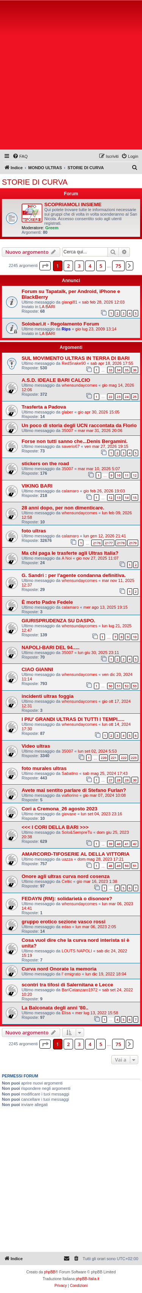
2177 (109, 542)
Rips (66, 329)
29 (126, 780)
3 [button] (79, 265)
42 (135, 843)
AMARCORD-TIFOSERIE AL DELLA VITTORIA (76, 854)
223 (134, 757)
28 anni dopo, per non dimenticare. (63, 508)
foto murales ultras (44, 768)
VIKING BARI (37, 486)
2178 (121, 542)
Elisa (66, 1013)
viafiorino (70, 795)
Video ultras (36, 746)
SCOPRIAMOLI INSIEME (72, 204)
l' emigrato (71, 974)
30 (135, 780)
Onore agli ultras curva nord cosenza (65, 876)
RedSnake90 (74, 363)
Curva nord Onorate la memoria (59, 969)
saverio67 (71, 446)
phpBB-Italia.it (87, 1279)
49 (118, 865)
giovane (69, 814)
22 (110, 396)
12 (135, 475)
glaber (67, 412)
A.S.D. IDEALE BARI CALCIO (56, 380)
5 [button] (101, 265)
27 (110, 780)
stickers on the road (45, 463)
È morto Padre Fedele (47, 602)
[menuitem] (20, 156)
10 (118, 475)
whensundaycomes (79, 385)
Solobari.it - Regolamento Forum (60, 324)
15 (135, 497)
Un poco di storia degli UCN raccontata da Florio (79, 425)
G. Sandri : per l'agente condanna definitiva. (74, 575)
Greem (51, 227)
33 (110, 369)
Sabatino (70, 773)
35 (126, 369)
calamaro (70, 491)
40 (118, 843)
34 (118, 369)
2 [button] (68, 265)
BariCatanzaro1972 (80, 989)
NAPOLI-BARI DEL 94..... (51, 647)
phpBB (49, 1272)
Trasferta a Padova (44, 407)
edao (66, 926)
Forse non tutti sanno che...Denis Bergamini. (75, 441)
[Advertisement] (71, 76)
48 (110, 865)
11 (126, 475)
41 (126, 843)
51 (118, 686)
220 (103, 757)
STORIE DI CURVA (34, 182)
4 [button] (90, 265)
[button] (45, 265)
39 (110, 843)
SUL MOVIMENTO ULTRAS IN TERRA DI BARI (76, 358)
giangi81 (70, 302)
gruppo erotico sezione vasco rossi (63, 921)
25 (135, 396)
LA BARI (47, 306)
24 (126, 396)
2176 (97, 542)
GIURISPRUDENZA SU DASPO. (58, 620)
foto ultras (34, 531)
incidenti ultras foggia (47, 696)
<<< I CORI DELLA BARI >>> (55, 827)
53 (135, 686)
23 (118, 396)
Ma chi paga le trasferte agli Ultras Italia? (70, 553)
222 (123, 757)
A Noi (67, 558)
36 (135, 369)
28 (118, 780)
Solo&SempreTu (77, 832)
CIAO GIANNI (37, 669)
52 (126, 686)
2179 (133, 542)
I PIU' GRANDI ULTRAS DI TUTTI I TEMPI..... (73, 719)
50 (110, 686)
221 (114, 757)
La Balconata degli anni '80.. (55, 1008)
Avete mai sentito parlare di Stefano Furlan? (74, 790)
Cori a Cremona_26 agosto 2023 (59, 809)
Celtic (67, 881)
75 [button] (118, 265)
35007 (67, 430)
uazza (67, 859)
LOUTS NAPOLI (77, 951)
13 (118, 497)
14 (126, 497)
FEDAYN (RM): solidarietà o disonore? (67, 898)
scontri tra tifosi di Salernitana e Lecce (67, 984)
